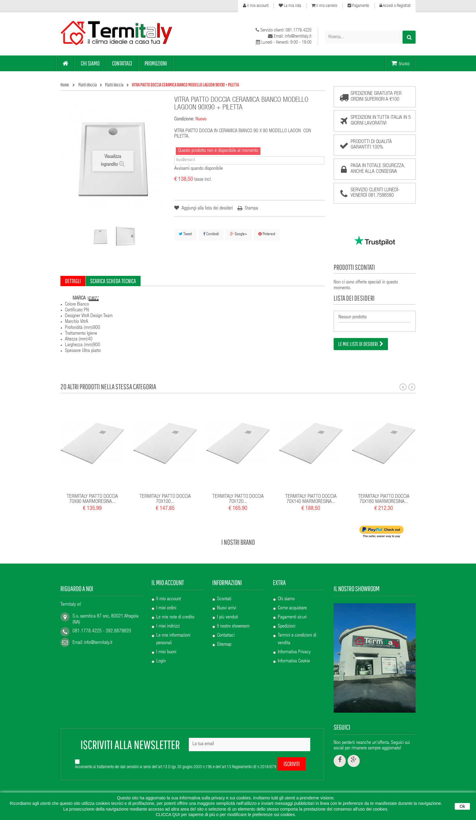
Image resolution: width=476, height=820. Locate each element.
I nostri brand (238, 542)
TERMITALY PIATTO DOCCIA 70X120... (238, 499)
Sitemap (224, 644)
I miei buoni (166, 652)
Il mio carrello (324, 5)
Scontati (224, 599)
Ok (462, 806)
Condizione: (184, 119)
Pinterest (266, 234)
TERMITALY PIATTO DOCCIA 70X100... (165, 499)
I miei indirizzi (168, 626)
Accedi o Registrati (395, 5)
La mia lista (290, 5)
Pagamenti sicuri (292, 617)
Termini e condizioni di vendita (297, 639)
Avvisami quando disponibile (198, 168)
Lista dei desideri (354, 298)
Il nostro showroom (233, 626)
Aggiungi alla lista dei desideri (207, 208)
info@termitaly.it (98, 643)
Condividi (211, 234)
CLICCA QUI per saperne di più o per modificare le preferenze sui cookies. (226, 814)
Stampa (251, 208)
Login (161, 661)
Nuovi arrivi (226, 608)
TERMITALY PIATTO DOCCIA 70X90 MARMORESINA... (92, 499)
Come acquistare (292, 608)
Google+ (238, 234)
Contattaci (226, 635)
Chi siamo (286, 599)
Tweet (185, 234)
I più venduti (227, 617)
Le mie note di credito (175, 617)
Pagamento (358, 5)
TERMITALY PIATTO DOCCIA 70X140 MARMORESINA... (311, 499)
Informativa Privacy (294, 652)
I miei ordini (166, 608)
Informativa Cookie (294, 661)
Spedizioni (286, 626)
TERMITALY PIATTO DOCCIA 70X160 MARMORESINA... (384, 499)
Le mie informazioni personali (173, 639)
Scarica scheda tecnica (113, 280)
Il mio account (255, 5)
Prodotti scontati (354, 267)
